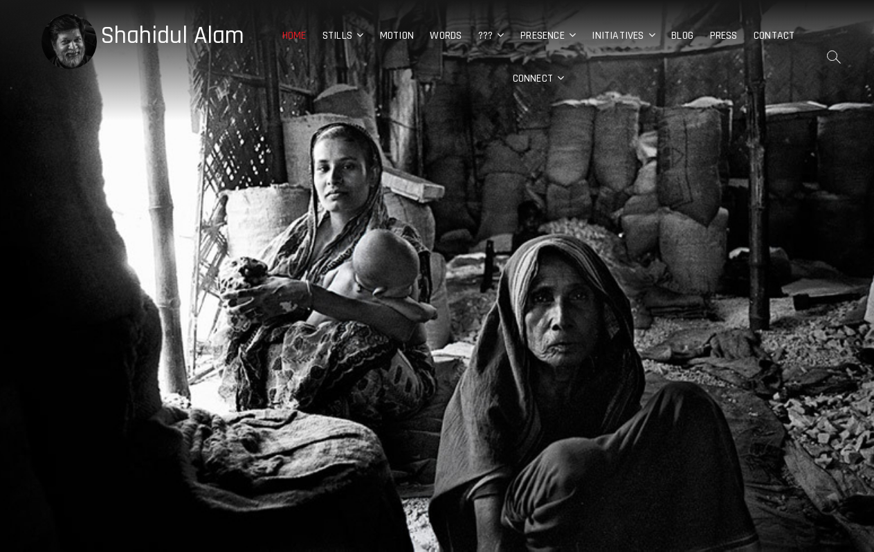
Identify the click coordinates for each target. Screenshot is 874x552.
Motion (397, 35)
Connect (533, 78)
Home (294, 35)
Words (446, 35)
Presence (542, 35)
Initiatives (618, 35)
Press (724, 35)
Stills (337, 35)
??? (485, 35)
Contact (774, 35)
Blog (682, 35)
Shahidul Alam (172, 36)
